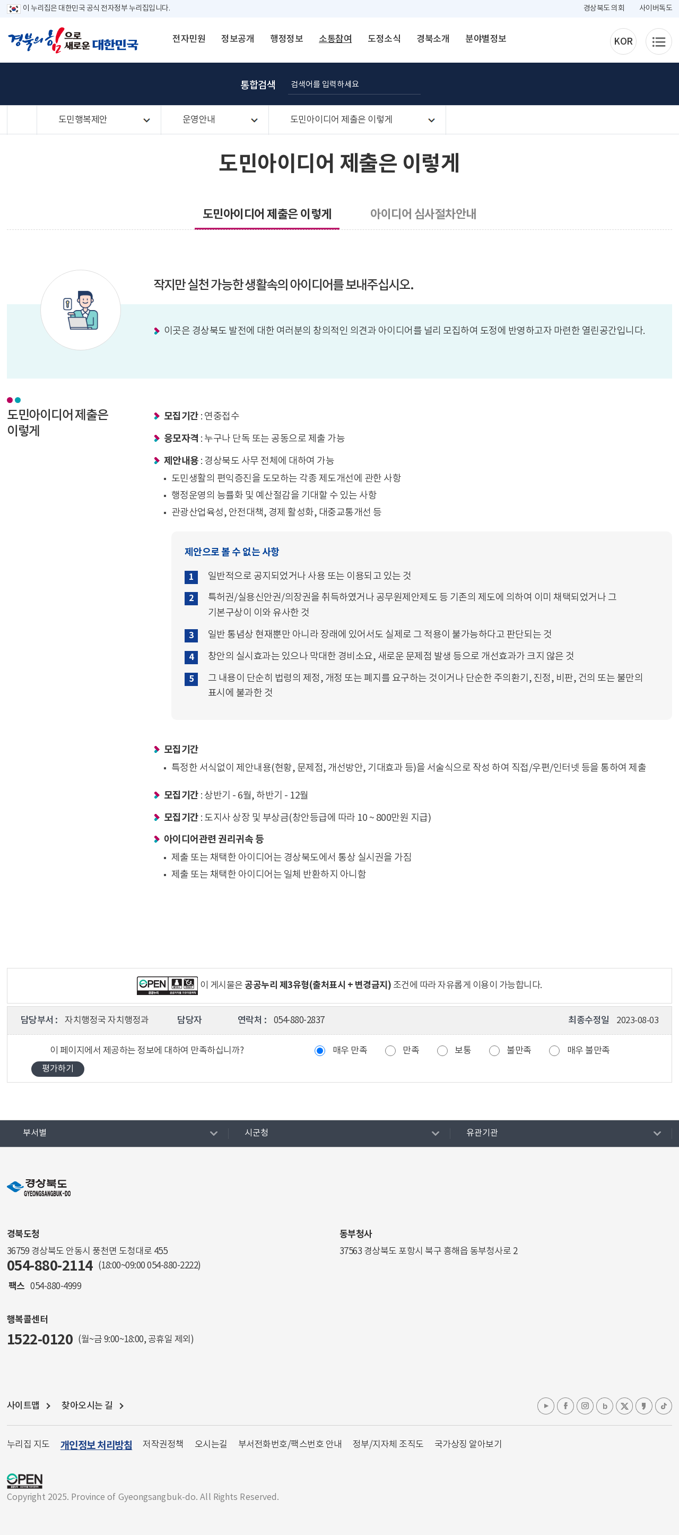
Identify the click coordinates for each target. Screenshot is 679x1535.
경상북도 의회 (604, 8)
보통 (463, 1050)
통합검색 (257, 85)
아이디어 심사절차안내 (423, 214)
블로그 (604, 1405)
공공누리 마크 (24, 1481)
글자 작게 (599, 84)
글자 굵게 (545, 84)
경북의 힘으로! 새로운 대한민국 (73, 40)
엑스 (624, 1405)
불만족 (519, 1050)
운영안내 (198, 120)
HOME (22, 120)
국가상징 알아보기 (468, 1444)
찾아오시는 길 (87, 1406)
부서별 (35, 1133)
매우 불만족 (588, 1050)
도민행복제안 (83, 120)
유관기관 (482, 1133)
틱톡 (663, 1405)
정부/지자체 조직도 (388, 1444)
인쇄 (625, 84)
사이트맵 (23, 1406)
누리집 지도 (28, 1444)
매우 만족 (350, 1050)
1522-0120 (40, 1340)
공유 (652, 84)
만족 (411, 1050)
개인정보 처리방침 (96, 1445)
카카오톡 (644, 1405)
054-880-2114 (50, 1266)
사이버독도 (656, 8)
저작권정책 (163, 1444)
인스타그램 (585, 1405)
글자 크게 (572, 84)
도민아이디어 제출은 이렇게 (341, 120)
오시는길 (211, 1444)
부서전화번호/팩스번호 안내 (290, 1444)
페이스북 (565, 1405)
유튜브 (545, 1405)
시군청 (256, 1133)
